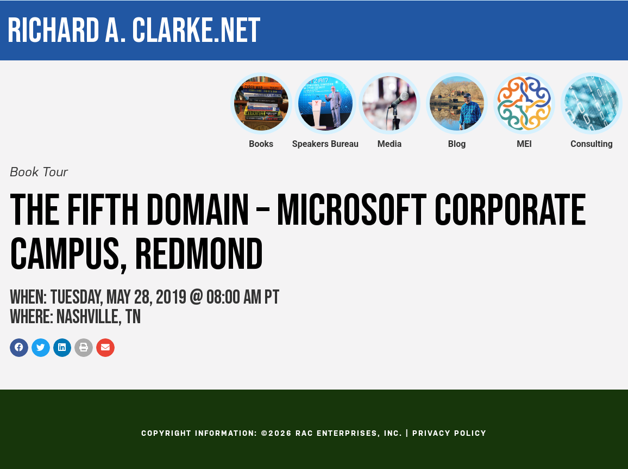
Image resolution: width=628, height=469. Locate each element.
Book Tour (39, 172)
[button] (19, 347)
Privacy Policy (449, 433)
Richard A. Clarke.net (134, 31)
